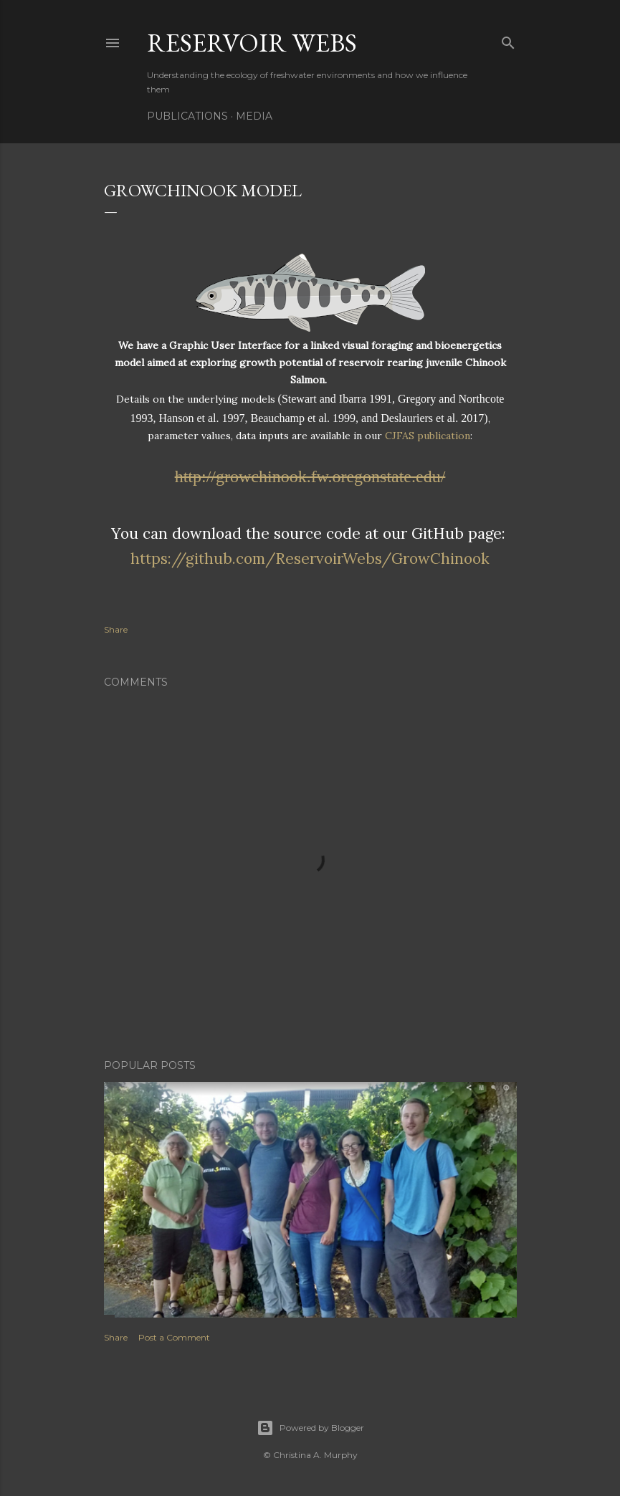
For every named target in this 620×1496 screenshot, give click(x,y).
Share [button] (116, 629)
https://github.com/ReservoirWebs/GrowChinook (310, 558)
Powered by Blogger (310, 1428)
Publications (187, 116)
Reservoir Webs (252, 42)
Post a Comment (174, 1337)
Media (254, 116)
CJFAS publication (427, 435)
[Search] (508, 40)
